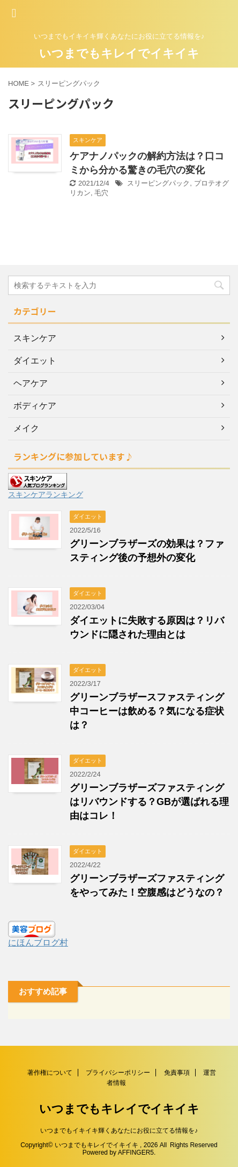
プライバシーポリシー (118, 1072)
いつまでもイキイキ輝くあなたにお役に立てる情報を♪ (119, 1130)
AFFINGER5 (136, 1152)
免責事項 (177, 1072)
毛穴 (101, 193)
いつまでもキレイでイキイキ (119, 53)
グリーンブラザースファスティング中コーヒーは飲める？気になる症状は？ (147, 711)
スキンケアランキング (45, 494)
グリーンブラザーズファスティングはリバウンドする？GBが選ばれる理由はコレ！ (149, 801)
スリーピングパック (158, 183)
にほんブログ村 (38, 942)
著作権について (49, 1072)
